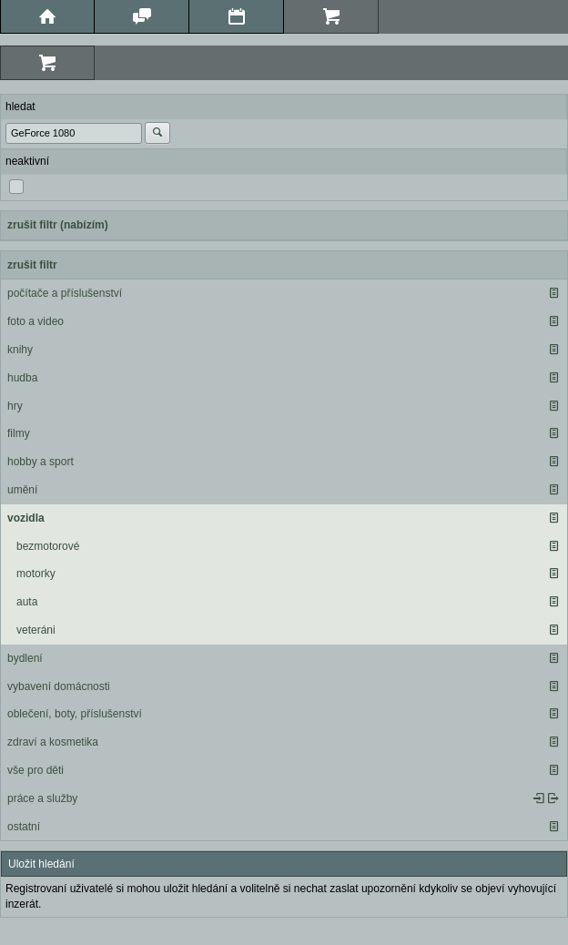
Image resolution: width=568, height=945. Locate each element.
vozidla (26, 518)
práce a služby (42, 798)
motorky (36, 573)
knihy (20, 349)
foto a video (35, 321)
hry (15, 406)
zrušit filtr (32, 265)
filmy (18, 433)
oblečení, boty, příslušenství (74, 713)
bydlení (25, 658)
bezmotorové (47, 546)
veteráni (36, 630)
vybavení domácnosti (58, 686)
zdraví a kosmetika (52, 742)
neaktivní (27, 161)
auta (26, 601)
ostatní (23, 826)
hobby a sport (40, 461)
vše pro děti (35, 770)
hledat (20, 106)
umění (22, 489)
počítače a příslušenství (64, 293)
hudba (22, 377)
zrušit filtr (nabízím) (57, 224)
